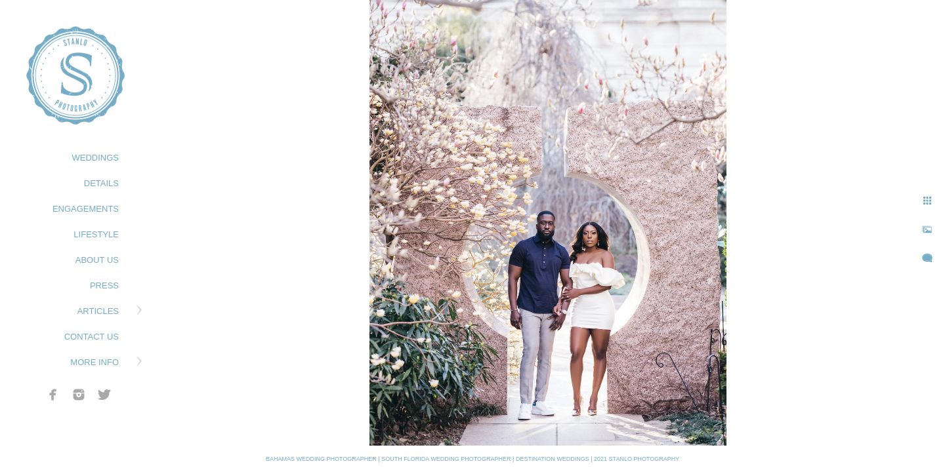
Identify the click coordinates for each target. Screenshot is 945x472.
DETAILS (101, 183)
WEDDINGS (95, 158)
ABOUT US (97, 260)
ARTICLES (98, 311)
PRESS (104, 285)
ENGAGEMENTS (85, 209)
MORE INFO (94, 362)
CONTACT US (91, 337)
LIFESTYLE (96, 234)
